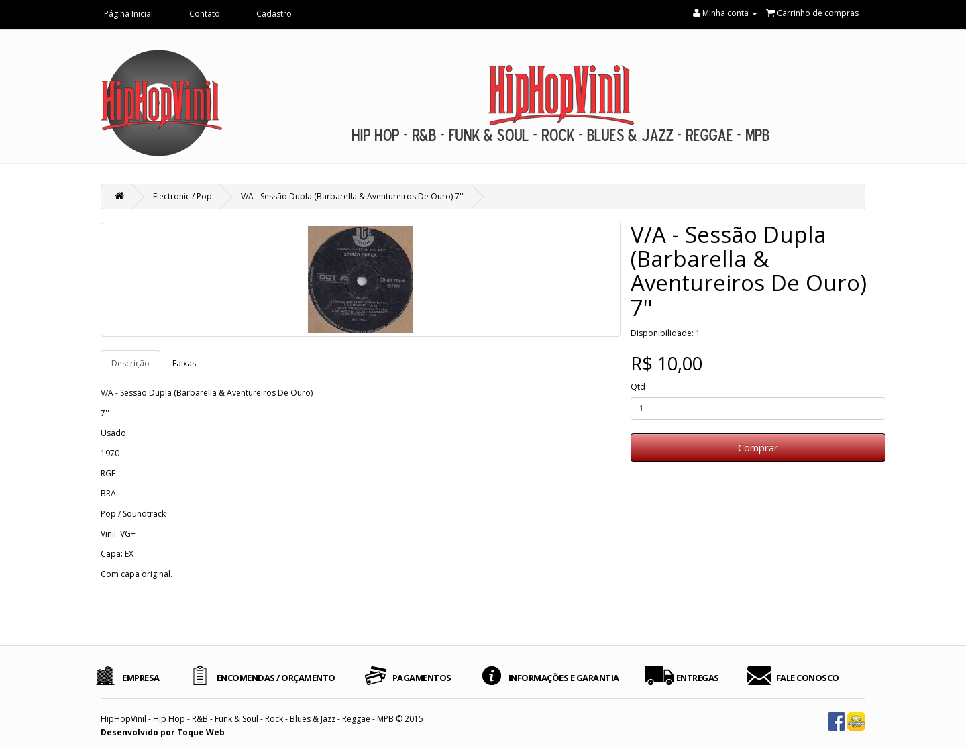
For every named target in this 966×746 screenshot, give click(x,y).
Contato (204, 13)
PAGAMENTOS (421, 678)
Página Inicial (128, 13)
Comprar (758, 447)
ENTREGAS (697, 678)
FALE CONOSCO (807, 678)
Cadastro (274, 13)
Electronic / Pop (182, 196)
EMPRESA (141, 678)
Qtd (638, 386)
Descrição (130, 363)
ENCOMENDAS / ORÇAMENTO (276, 678)
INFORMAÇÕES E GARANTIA (563, 678)
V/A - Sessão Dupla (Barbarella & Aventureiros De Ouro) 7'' (352, 196)
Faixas (184, 363)
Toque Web (201, 732)
